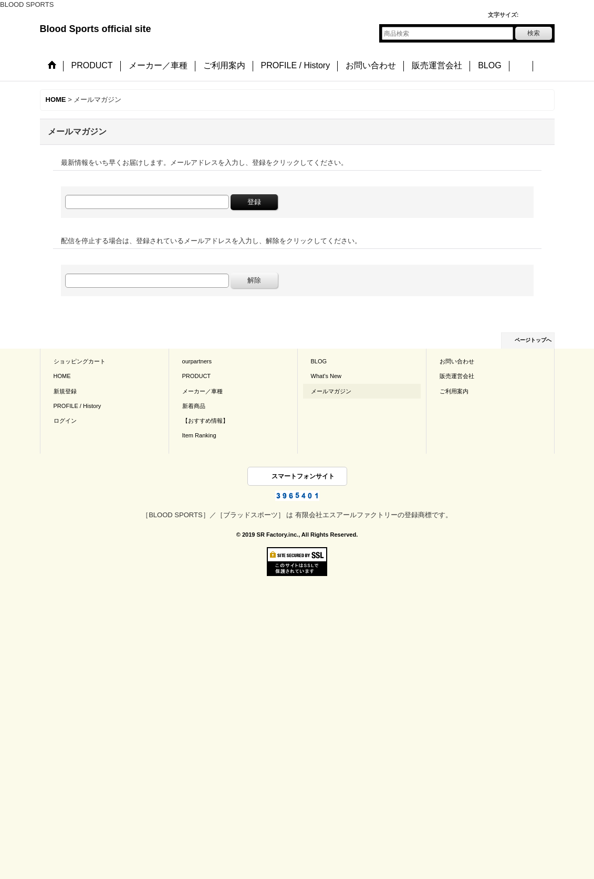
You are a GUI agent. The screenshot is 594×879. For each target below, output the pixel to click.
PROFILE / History (77, 406)
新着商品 (193, 406)
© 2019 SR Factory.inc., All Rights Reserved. (297, 534)
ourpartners (197, 361)
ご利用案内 (454, 391)
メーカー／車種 (202, 391)
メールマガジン (331, 391)
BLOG (319, 361)
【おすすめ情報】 (205, 420)
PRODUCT (196, 376)
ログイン (65, 420)
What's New (326, 376)
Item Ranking (199, 435)
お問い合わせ (457, 361)
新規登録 (65, 391)
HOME (62, 376)
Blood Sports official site (95, 29)
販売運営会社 (457, 376)
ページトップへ (533, 340)
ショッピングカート (80, 361)
